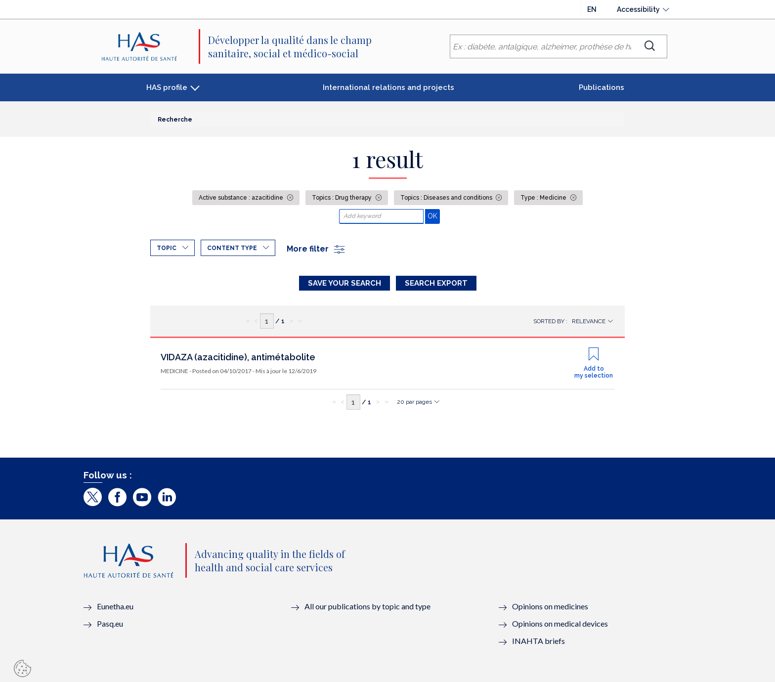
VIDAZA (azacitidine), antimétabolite (238, 357)
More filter (316, 249)
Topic (166, 248)
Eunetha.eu (115, 606)
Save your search (344, 283)
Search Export (436, 283)
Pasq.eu (110, 623)
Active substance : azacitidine (242, 197)
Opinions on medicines (550, 606)
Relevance (588, 321)
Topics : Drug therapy (342, 197)
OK (434, 216)
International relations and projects (388, 87)
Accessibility (638, 9)
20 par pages (414, 401)
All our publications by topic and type (367, 606)
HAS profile (166, 87)
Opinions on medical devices (560, 623)
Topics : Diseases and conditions (447, 197)
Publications (601, 87)
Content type (232, 248)
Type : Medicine (544, 197)
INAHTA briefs (538, 640)
